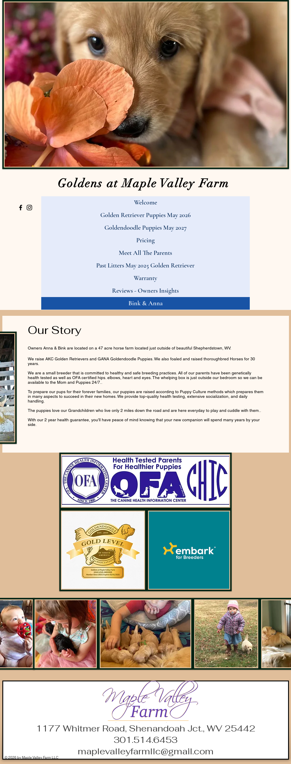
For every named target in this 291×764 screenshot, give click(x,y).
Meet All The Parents (145, 253)
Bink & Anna (145, 303)
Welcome (145, 202)
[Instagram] (29, 207)
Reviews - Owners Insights (145, 290)
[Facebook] (20, 207)
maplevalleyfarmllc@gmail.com (145, 751)
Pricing (145, 240)
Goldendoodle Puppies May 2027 (145, 227)
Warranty (145, 278)
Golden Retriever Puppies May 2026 (145, 215)
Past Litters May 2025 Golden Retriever (145, 265)
